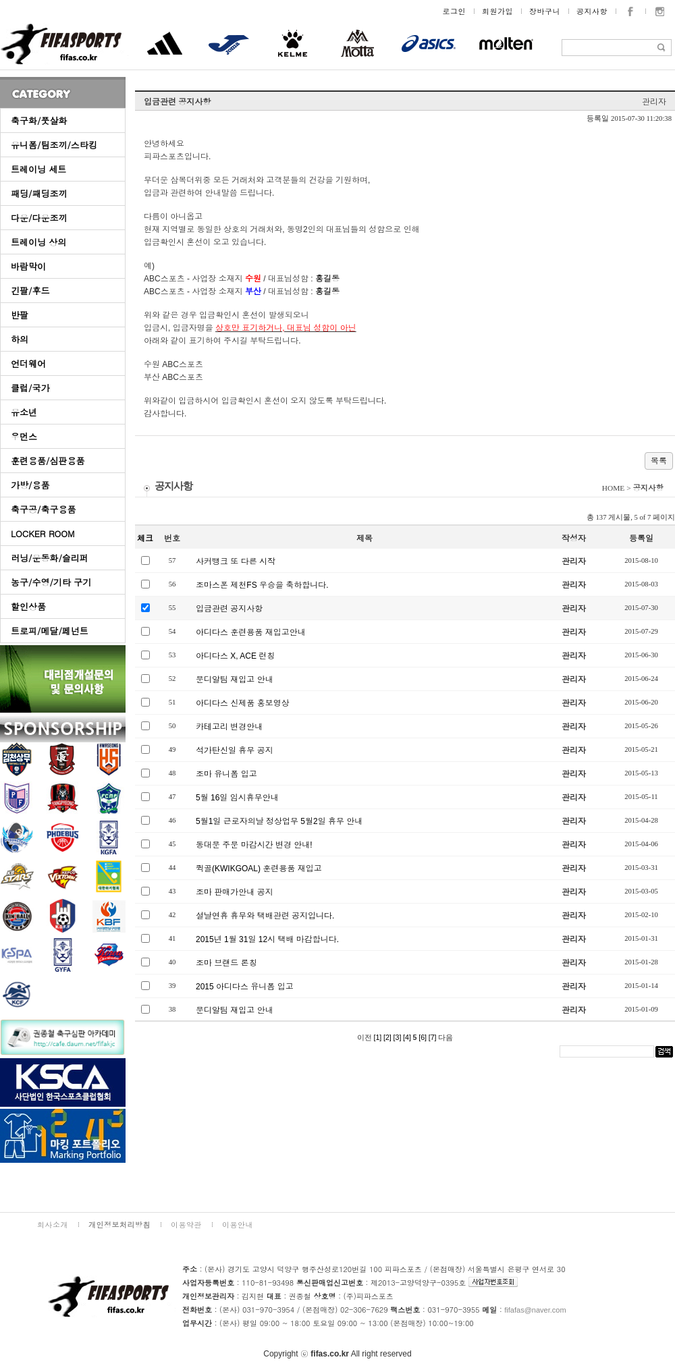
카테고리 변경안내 (229, 727)
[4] (407, 1037)
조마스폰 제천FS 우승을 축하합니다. (262, 585)
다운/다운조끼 (39, 217)
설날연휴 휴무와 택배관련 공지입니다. (265, 916)
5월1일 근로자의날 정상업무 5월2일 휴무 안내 (279, 821)
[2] (387, 1037)
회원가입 (497, 11)
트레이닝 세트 (38, 169)
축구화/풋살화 (39, 120)
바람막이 (28, 266)
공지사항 (592, 11)
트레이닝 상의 (38, 242)
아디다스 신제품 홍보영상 (243, 703)
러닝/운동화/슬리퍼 (49, 557)
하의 (19, 339)
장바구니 (544, 11)
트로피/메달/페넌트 (49, 630)
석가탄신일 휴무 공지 (234, 750)
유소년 (24, 412)
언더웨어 (28, 363)
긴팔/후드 (30, 290)
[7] (433, 1037)
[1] (377, 1037)
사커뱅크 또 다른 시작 (235, 561)
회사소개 (52, 1224)
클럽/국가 (30, 387)
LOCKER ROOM (43, 533)
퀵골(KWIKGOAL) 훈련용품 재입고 (259, 868)
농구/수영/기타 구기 (51, 582)
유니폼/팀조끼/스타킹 (54, 144)
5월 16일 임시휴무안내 (237, 797)
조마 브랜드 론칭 (226, 963)
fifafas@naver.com (535, 1310)
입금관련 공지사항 (229, 608)
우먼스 (24, 436)
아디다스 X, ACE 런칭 (235, 656)
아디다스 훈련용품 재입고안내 (251, 632)
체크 (145, 538)
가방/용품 (30, 484)
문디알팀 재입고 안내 (234, 679)
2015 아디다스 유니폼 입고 (245, 986)
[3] (398, 1037)
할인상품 (28, 606)
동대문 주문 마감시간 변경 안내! (254, 845)
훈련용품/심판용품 (47, 460)
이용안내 (237, 1224)
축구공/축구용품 (43, 509)
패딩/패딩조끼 (39, 193)
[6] (422, 1037)
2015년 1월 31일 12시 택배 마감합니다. (267, 939)
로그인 (454, 11)
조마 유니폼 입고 (226, 774)
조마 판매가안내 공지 (234, 892)
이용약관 (186, 1224)
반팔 (19, 314)
